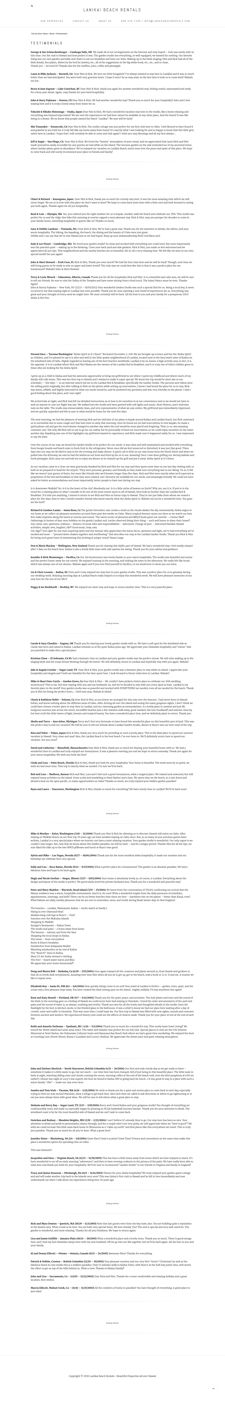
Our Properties (52, 21)
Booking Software (112, 179)
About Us (105, 21)
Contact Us (81, 21)
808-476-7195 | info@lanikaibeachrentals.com (155, 21)
